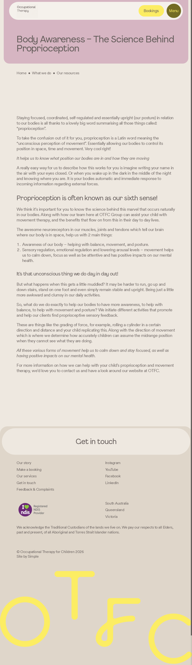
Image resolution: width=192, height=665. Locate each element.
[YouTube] (111, 469)
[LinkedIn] (112, 483)
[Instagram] (113, 463)
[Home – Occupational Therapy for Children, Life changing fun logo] (27, 11)
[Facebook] (112, 476)
